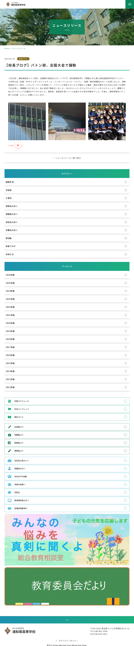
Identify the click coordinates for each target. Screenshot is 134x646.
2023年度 (13, 297)
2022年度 (13, 305)
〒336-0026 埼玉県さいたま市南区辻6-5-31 (107, 626)
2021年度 (13, 313)
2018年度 (13, 337)
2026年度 (13, 273)
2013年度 (13, 377)
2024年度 (13, 289)
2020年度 (13, 321)
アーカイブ (67, 264)
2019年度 (13, 329)
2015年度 (13, 361)
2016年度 (13, 353)
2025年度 (13, 281)
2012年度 (13, 385)
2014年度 (13, 369)
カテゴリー (67, 171)
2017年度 (13, 345)
